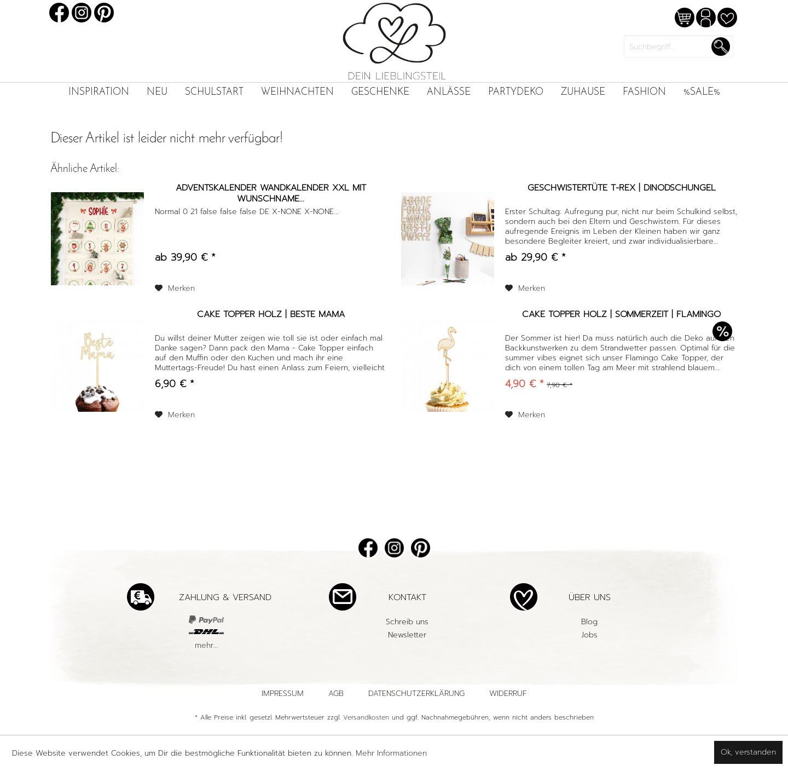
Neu (157, 92)
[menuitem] (99, 92)
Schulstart (214, 92)
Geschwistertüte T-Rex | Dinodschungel (622, 188)
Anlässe (449, 92)
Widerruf (508, 693)
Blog (589, 622)
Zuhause (583, 92)
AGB (336, 693)
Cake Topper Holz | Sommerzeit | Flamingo (621, 315)
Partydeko (515, 92)
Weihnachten (297, 92)
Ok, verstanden (748, 752)
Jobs (589, 635)
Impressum (283, 693)
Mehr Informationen (391, 753)
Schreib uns (407, 622)
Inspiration (98, 92)
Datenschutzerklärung (416, 693)
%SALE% (701, 92)
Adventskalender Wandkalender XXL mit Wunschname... (271, 193)
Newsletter (407, 635)
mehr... (206, 645)
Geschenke (380, 92)
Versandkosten (366, 717)
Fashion (644, 92)
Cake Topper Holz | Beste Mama (271, 315)
